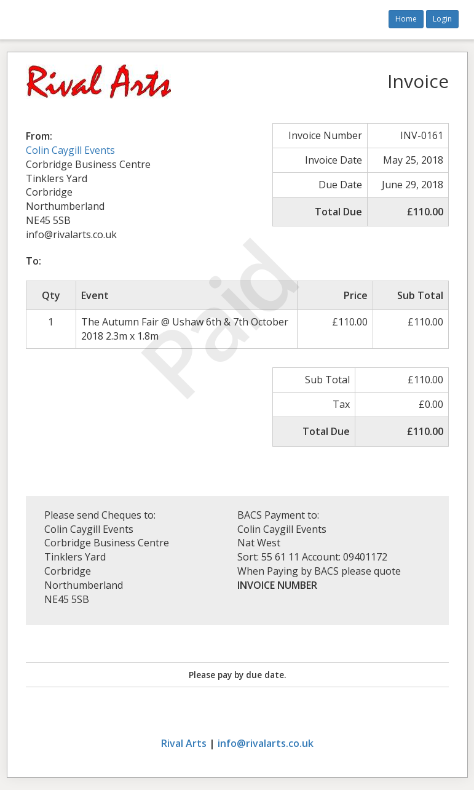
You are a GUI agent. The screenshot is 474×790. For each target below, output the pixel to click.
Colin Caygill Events (70, 150)
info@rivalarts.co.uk (266, 743)
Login (442, 19)
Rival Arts (184, 743)
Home (406, 19)
